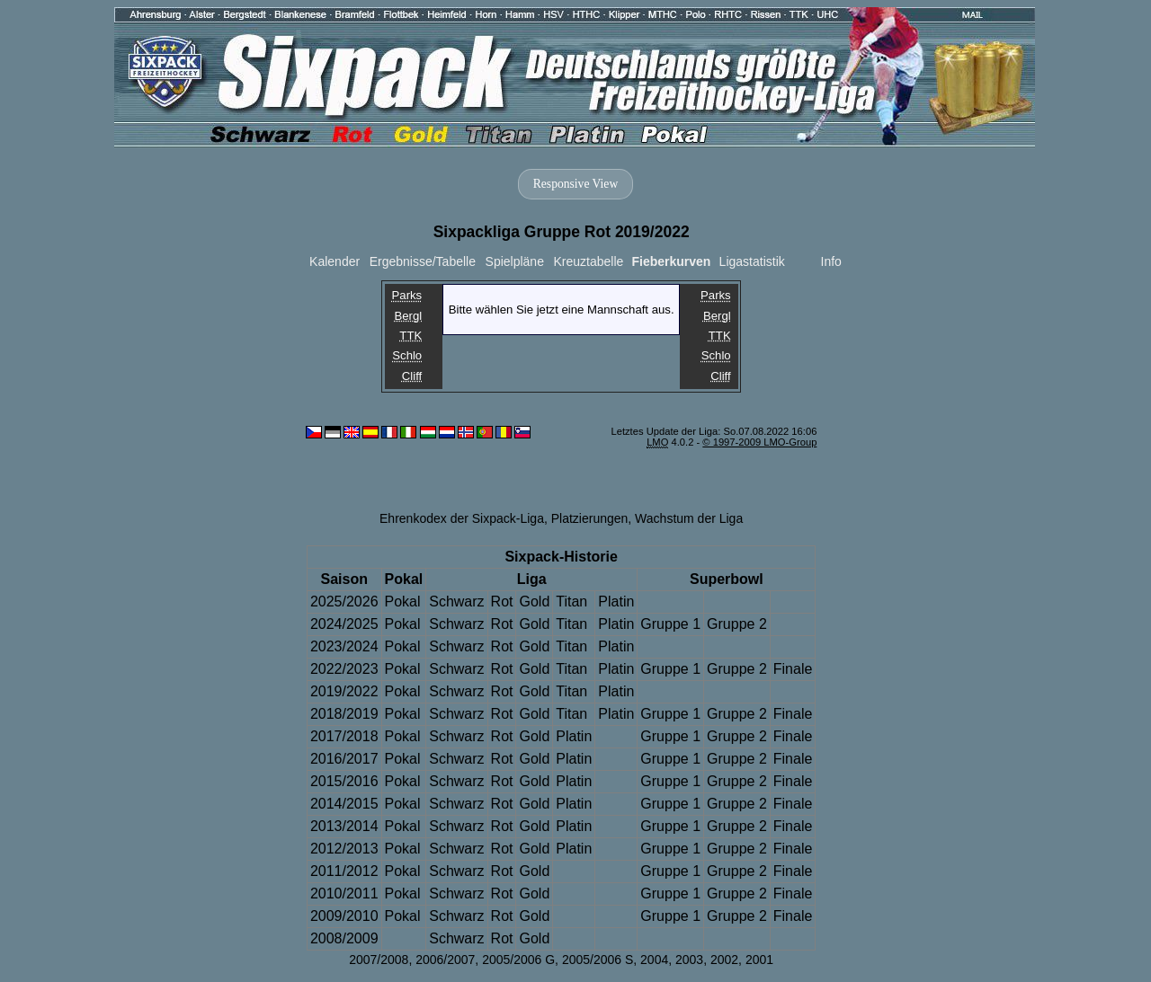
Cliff (412, 376)
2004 (654, 959)
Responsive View (575, 183)
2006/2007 (445, 959)
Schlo (407, 356)
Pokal (403, 601)
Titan (571, 601)
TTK (410, 335)
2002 (724, 959)
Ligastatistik (752, 261)
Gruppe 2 (737, 624)
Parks (407, 295)
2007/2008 (378, 959)
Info (831, 261)
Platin (616, 601)
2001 (759, 959)
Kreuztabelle (589, 261)
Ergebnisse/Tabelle (423, 261)
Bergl (408, 316)
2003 (689, 959)
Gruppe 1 (670, 624)
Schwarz (456, 601)
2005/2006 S (597, 959)
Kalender (334, 261)
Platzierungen (590, 518)
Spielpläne (515, 261)
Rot (502, 601)
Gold (534, 601)
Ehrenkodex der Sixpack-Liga (461, 518)
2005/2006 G (518, 959)
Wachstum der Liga (689, 518)
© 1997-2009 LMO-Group (759, 442)
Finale (793, 669)
